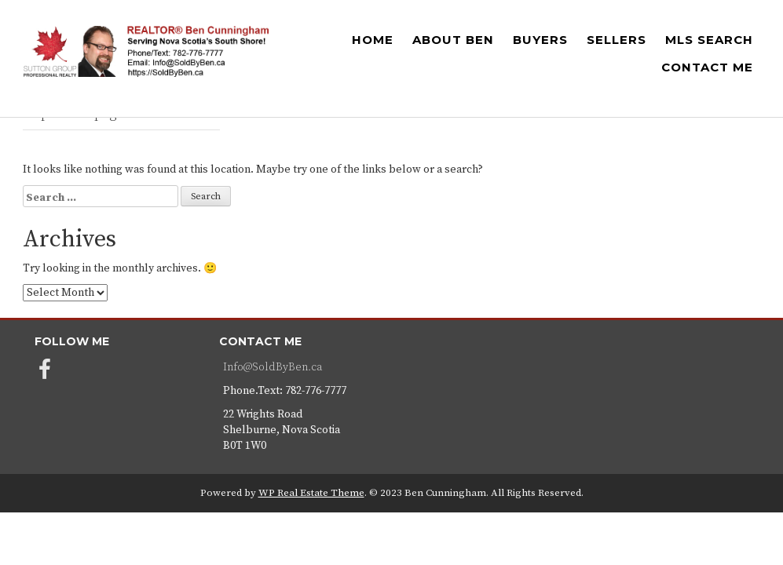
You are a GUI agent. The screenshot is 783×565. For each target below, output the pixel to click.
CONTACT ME (707, 67)
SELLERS (616, 39)
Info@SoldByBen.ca (272, 367)
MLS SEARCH (709, 39)
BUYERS (540, 39)
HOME (372, 39)
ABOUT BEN (453, 39)
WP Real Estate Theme (311, 493)
